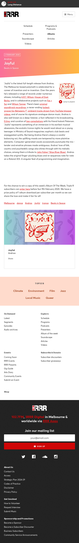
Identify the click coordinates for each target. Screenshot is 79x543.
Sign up (39, 446)
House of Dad (41, 97)
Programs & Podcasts (51, 27)
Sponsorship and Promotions (18, 518)
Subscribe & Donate (51, 352)
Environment (36, 291)
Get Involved (10, 499)
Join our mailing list (39, 430)
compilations (36, 121)
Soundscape (28, 38)
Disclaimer (9, 487)
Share (10, 258)
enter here (25, 189)
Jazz (63, 291)
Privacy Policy (10, 492)
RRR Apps (50, 421)
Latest (7, 318)
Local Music (33, 298)
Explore (45, 314)
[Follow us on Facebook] (33, 457)
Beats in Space (58, 203)
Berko (7, 100)
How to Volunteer (12, 503)
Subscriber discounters (51, 357)
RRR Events (9, 360)
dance (20, 203)
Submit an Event (11, 380)
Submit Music (10, 511)
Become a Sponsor (12, 522)
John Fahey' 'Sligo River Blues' (51, 152)
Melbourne (9, 203)
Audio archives (11, 329)
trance (45, 203)
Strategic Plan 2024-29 (14, 479)
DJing (7, 121)
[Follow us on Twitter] (23, 457)
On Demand (9, 314)
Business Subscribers (13, 531)
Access (7, 475)
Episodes (8, 325)
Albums (51, 33)
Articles (51, 38)
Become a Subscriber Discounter (19, 527)
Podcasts (45, 325)
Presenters (28, 33)
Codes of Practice (12, 483)
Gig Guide (8, 368)
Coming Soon (10, 357)
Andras (28, 203)
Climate (18, 291)
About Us (8, 467)
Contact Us (9, 471)
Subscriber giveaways (51, 360)
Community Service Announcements (20, 535)
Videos (28, 43)
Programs (45, 322)
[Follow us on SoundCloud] (44, 457)
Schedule (28, 25)
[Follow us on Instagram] (56, 457)
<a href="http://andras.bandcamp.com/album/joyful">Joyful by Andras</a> (39, 172)
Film (52, 291)
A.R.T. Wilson (27, 97)
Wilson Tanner (19, 104)
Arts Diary (8, 372)
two (28, 121)
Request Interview (12, 507)
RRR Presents (10, 364)
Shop (6, 392)
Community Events (12, 376)
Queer (50, 298)
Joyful (37, 203)
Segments (8, 322)
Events (7, 352)
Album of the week (49, 333)
